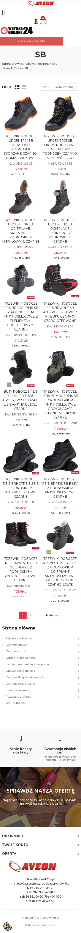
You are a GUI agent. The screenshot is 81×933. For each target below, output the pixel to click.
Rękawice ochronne (19, 638)
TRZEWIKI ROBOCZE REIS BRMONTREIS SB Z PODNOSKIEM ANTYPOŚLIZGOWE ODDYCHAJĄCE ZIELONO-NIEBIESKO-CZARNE (60, 404)
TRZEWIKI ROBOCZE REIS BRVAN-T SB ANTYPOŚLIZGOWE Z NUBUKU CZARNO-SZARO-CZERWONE (60, 312)
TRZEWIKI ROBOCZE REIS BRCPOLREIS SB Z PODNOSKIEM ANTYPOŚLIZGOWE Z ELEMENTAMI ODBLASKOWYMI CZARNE (20, 316)
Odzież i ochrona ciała (20, 657)
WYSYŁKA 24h (16, 703)
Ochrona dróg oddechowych (25, 677)
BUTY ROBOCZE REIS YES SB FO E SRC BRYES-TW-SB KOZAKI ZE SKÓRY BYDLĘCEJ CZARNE (20, 400)
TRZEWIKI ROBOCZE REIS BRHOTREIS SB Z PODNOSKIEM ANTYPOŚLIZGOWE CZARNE (21, 488)
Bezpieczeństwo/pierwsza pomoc (28, 664)
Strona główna (19, 628)
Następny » (52, 615)
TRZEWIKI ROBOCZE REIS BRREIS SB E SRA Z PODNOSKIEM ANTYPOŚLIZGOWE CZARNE (60, 488)
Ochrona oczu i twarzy (20, 683)
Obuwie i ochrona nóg (20, 670)
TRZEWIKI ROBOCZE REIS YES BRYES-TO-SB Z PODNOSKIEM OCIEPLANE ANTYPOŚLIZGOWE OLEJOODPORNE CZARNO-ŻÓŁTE (60, 572)
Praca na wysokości (19, 690)
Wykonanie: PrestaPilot (41, 925)
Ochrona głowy (16, 645)
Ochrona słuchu (16, 651)
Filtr (6, 87)
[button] (31, 41)
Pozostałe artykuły (18, 696)
